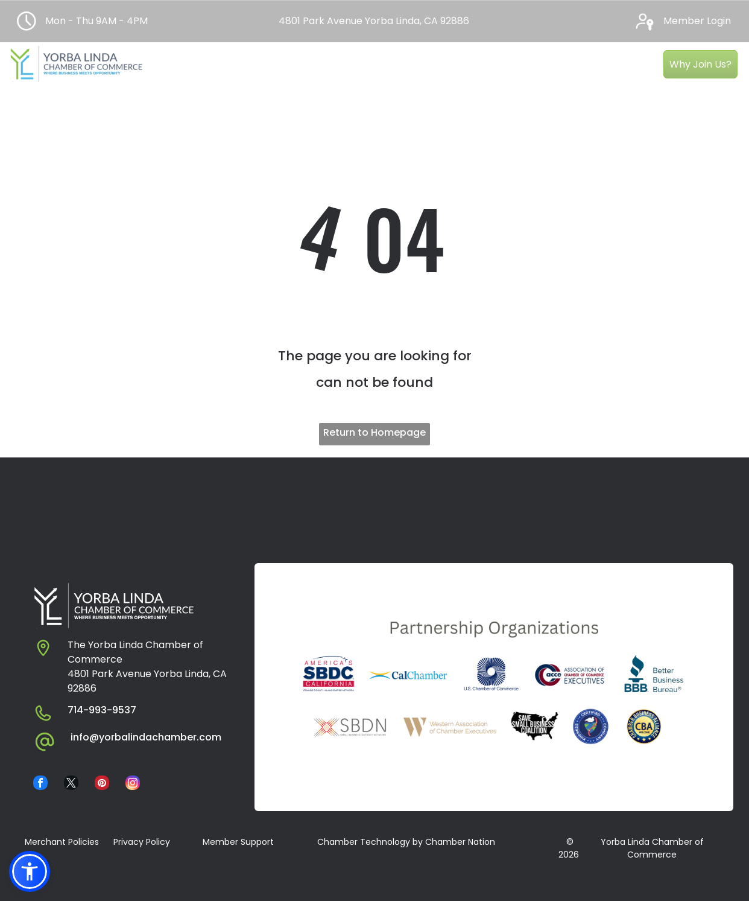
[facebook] (40, 784)
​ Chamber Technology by (369, 842)
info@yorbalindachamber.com (146, 737)
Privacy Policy (141, 842)
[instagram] (132, 784)
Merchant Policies (62, 842)
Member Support (238, 842)
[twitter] (71, 784)
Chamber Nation (460, 842)
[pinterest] (102, 784)
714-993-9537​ (102, 710)
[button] (29, 871)
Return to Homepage (374, 432)
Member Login (697, 21)
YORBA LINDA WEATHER (374, 502)
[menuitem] (193, 56)
